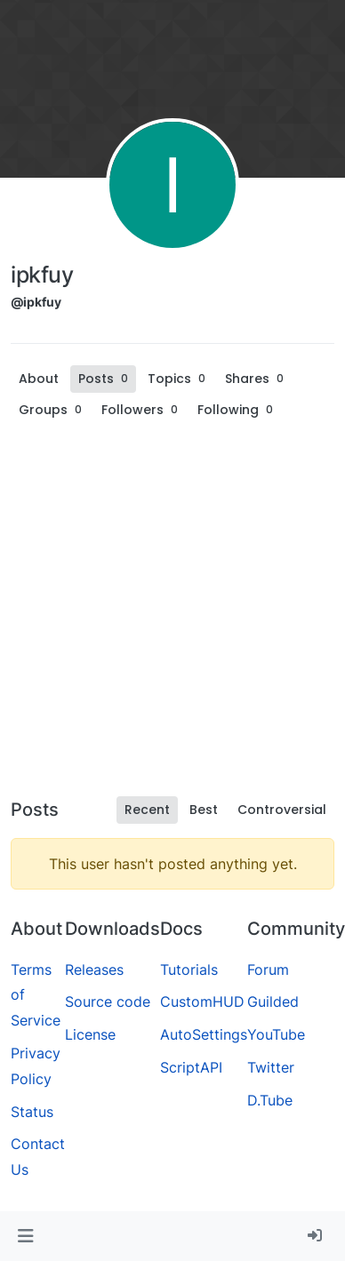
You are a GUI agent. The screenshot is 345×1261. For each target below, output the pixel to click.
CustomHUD (202, 1001)
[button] (25, 1236)
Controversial (281, 809)
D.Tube (270, 1100)
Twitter (270, 1067)
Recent (147, 809)
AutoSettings (203, 1034)
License (90, 1034)
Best (203, 809)
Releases (94, 969)
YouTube (276, 1034)
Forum (268, 969)
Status (32, 1112)
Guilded (273, 1001)
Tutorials (189, 969)
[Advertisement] (166, 613)
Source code (107, 1001)
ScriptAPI (191, 1067)
